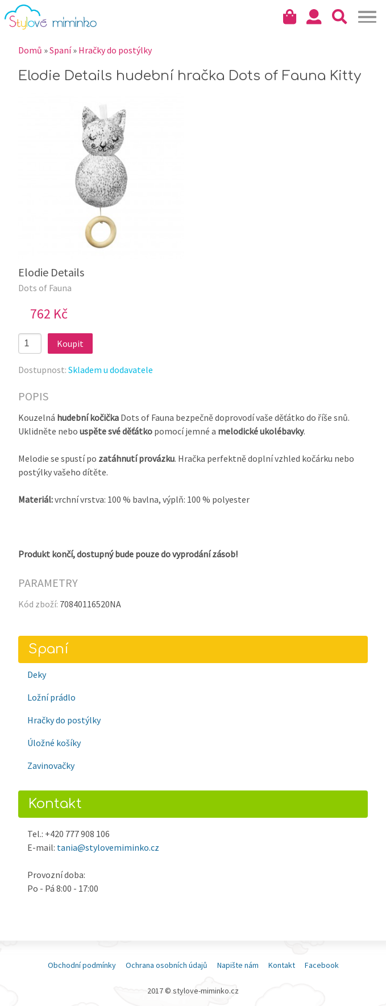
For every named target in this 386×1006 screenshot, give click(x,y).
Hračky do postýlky (115, 50)
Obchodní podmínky (82, 965)
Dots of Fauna (45, 287)
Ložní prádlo (51, 697)
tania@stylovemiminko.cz (108, 847)
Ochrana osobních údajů (166, 965)
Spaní (60, 50)
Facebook (322, 965)
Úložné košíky (54, 742)
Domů (30, 50)
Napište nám (238, 965)
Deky (36, 674)
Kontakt (281, 965)
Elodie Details (51, 272)
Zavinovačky (50, 765)
